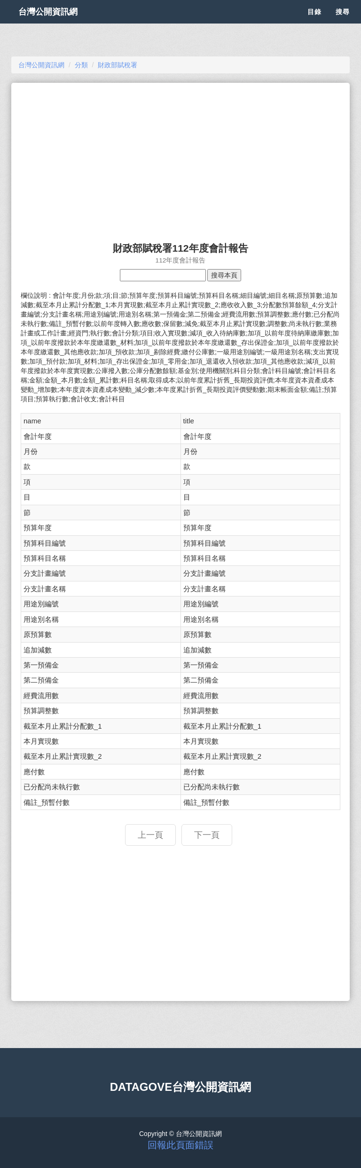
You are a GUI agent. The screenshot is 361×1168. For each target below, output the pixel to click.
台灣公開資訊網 (57, 24)
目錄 (314, 23)
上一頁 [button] (150, 835)
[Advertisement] (180, 158)
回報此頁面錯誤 (180, 1145)
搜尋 (343, 23)
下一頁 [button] (206, 835)
